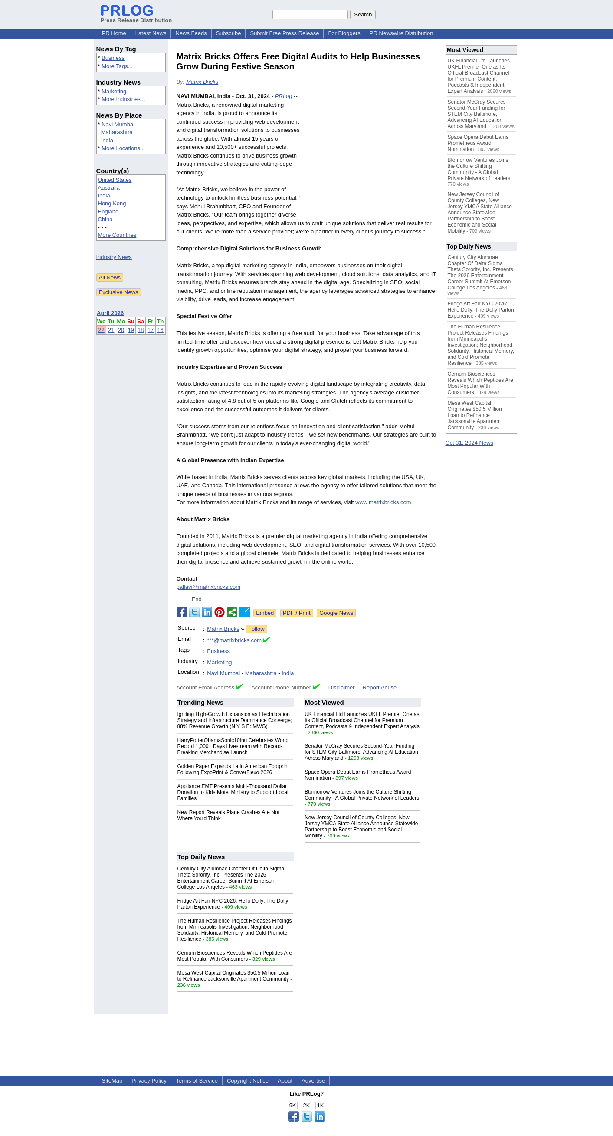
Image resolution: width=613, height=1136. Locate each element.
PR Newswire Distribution (401, 33)
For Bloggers (344, 33)
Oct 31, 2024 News (470, 443)
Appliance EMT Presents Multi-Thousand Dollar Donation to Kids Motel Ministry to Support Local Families (232, 792)
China (105, 219)
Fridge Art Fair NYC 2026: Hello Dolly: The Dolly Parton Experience (481, 310)
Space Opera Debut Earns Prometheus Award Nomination (478, 143)
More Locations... (123, 148)
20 (121, 330)
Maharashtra (117, 132)
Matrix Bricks (202, 82)
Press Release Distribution (136, 16)
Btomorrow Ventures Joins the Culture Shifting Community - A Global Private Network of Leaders (362, 795)
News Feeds (191, 33)
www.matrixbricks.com (383, 502)
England (108, 211)
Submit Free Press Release (284, 33)
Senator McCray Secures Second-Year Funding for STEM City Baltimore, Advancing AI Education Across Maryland (361, 752)
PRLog (283, 96)
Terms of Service (197, 1080)
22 (101, 330)
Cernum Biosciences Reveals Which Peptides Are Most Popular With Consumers (234, 956)
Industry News (114, 257)
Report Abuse (380, 687)
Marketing (114, 91)
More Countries (117, 235)
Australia (109, 187)
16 (160, 330)
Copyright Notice (248, 1080)
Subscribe (228, 33)
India (107, 140)
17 (151, 330)
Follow (256, 629)
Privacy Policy (149, 1080)
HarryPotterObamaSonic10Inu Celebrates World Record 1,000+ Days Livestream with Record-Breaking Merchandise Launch (233, 746)
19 (131, 330)
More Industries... (123, 99)
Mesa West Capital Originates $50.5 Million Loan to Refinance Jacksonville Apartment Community (233, 976)
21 (111, 330)
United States (115, 180)
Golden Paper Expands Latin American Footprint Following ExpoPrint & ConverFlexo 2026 (233, 769)
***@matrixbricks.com (234, 640)
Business (113, 58)
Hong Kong (112, 203)
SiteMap (112, 1080)
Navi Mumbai (118, 124)
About (285, 1080)
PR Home (114, 33)
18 (141, 330)
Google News (336, 613)
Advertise (313, 1080)
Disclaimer (341, 687)
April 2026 (110, 313)
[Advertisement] (372, 156)
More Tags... (117, 66)
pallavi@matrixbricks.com (209, 587)
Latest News (151, 33)
